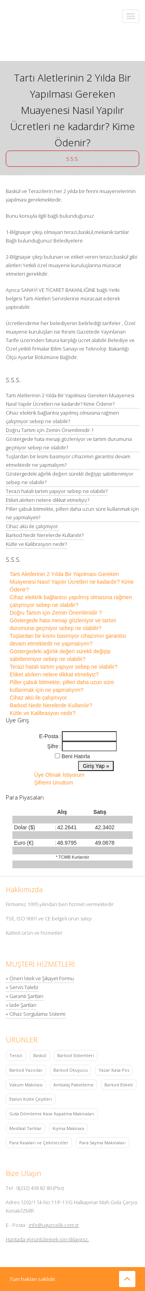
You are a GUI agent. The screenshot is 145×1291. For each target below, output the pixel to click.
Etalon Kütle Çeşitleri (30, 1099)
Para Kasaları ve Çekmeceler (38, 1142)
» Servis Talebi (22, 987)
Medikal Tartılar (25, 1128)
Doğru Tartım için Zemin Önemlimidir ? (49, 430)
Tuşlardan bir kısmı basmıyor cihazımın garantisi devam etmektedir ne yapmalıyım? (68, 460)
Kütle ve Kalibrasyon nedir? (36, 543)
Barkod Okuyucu (70, 1070)
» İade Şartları (21, 1004)
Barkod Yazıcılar (26, 1070)
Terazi (15, 1055)
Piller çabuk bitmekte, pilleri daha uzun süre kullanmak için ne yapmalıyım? (72, 513)
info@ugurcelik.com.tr (54, 1225)
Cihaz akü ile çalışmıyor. (32, 526)
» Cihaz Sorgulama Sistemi (35, 1013)
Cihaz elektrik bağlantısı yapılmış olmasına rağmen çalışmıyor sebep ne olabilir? (62, 417)
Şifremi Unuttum (53, 782)
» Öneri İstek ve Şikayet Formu (40, 978)
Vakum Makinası (26, 1085)
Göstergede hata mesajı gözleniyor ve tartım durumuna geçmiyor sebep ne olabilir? (69, 443)
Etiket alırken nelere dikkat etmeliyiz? (47, 499)
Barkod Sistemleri (75, 1055)
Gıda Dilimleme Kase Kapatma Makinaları (51, 1113)
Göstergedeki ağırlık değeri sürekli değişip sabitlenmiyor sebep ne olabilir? (69, 478)
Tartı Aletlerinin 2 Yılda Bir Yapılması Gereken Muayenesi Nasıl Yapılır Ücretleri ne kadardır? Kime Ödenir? (70, 399)
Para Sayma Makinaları (102, 1142)
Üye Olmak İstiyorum (59, 775)
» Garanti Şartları (24, 996)
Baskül (39, 1055)
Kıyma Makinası (68, 1128)
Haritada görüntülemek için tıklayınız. (47, 1239)
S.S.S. (72, 158)
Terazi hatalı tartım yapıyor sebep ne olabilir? (56, 491)
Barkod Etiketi (118, 1085)
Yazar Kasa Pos (114, 1070)
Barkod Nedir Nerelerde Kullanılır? (45, 535)
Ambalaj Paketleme (73, 1085)
